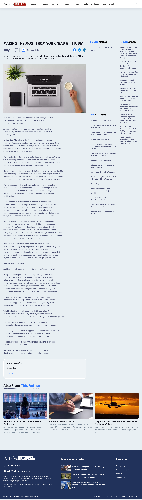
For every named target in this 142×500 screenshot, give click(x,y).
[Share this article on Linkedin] (84, 50)
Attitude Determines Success (102, 121)
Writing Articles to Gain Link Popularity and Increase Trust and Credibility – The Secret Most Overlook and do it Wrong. (129, 53)
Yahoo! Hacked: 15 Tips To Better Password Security (103, 211)
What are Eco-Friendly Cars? (101, 162)
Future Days (95, 188)
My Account (121, 466)
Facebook (96, 497)
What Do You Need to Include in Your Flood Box (103, 168)
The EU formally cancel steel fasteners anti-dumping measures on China (104, 195)
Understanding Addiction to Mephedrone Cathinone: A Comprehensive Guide (129, 65)
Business (34, 4)
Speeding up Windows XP (100, 140)
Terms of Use (120, 497)
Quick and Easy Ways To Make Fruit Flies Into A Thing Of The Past (102, 181)
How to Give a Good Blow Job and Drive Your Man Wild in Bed (129, 75)
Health (55, 4)
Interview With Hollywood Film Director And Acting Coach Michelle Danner (102, 147)
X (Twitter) (107, 497)
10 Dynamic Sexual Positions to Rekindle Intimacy (128, 84)
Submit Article (109, 4)
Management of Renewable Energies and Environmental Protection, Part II (129, 112)
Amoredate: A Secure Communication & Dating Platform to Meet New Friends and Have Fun (129, 136)
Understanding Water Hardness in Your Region (104, 127)
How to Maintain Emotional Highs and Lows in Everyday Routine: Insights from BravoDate (128, 124)
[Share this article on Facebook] (74, 50)
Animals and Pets (91, 4)
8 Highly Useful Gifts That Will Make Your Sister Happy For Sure (103, 155)
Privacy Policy (134, 497)
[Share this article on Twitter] (79, 50)
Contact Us (120, 478)
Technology (66, 4)
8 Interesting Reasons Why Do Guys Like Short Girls (129, 92)
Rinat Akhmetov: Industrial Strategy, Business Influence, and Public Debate (129, 148)
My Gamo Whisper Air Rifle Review (104, 174)
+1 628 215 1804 (13, 466)
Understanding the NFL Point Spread (102, 49)
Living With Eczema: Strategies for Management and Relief (104, 134)
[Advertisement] (71, 23)
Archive (119, 474)
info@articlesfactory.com (18, 471)
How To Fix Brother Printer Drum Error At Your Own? (103, 203)
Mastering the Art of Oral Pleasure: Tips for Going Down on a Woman (128, 101)
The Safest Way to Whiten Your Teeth (103, 218)
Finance (45, 4)
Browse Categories (124, 470)
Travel (77, 4)
